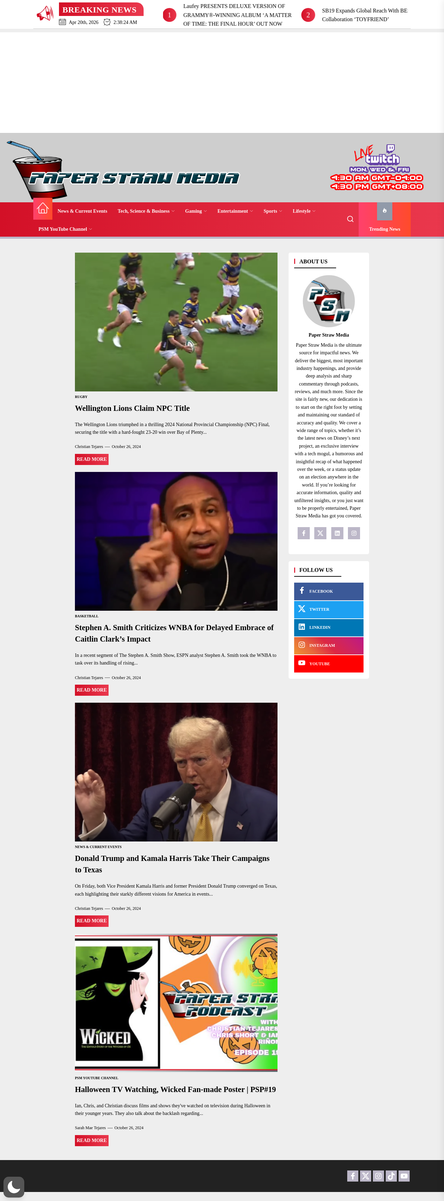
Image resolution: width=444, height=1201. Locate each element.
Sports (273, 211)
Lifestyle (304, 211)
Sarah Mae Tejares (90, 1136)
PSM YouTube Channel (65, 229)
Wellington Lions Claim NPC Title (136, 408)
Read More (92, 459)
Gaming (196, 211)
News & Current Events (82, 211)
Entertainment (235, 211)
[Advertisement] (222, 80)
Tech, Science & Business (146, 211)
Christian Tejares (89, 446)
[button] (13, 1187)
